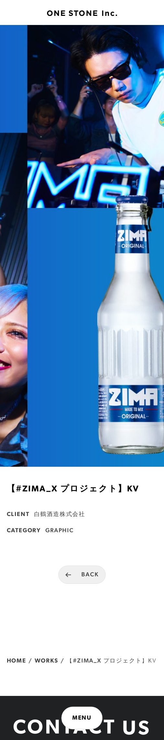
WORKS (46, 661)
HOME (16, 661)
